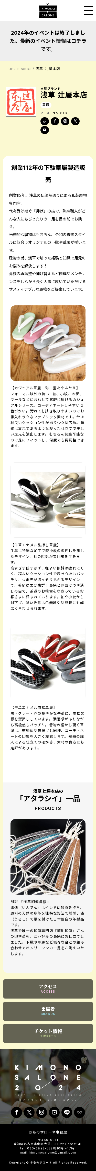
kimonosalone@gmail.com (52, 1152)
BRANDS (24, 69)
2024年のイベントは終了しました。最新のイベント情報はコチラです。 (48, 41)
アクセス (48, 989)
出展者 (48, 1011)
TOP (10, 69)
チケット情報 (48, 1033)
